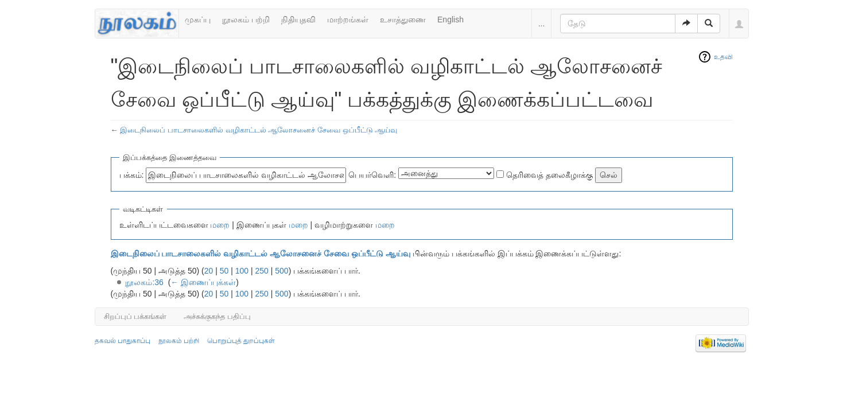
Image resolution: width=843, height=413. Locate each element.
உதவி (723, 57)
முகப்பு (198, 19)
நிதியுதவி (298, 19)
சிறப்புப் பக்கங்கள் (135, 316)
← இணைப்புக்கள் (203, 282)
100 (241, 270)
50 (224, 270)
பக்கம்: (131, 175)
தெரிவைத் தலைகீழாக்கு (549, 175)
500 (281, 270)
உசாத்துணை (403, 19)
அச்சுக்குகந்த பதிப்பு (217, 316)
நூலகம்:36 (144, 282)
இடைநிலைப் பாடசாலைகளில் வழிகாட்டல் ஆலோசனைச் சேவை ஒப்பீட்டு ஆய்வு (258, 130)
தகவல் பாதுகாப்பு (122, 341)
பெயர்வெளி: (372, 175)
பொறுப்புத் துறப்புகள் (241, 341)
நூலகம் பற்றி (246, 19)
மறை (220, 224)
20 (208, 270)
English (450, 19)
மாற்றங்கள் (347, 19)
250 (262, 270)
